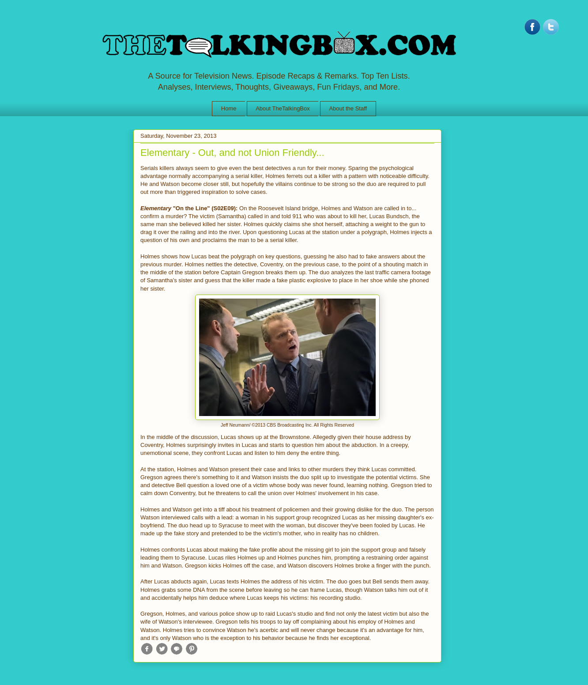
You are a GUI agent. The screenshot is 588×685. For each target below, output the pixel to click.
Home (229, 108)
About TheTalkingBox (283, 108)
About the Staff (348, 108)
